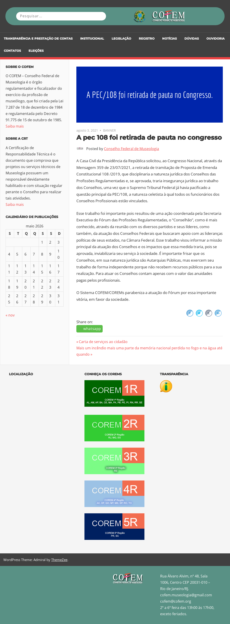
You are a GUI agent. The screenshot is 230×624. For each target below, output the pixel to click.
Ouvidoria (215, 38)
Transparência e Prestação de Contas (38, 38)
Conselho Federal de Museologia (131, 148)
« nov (10, 315)
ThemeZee (59, 559)
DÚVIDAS (191, 38)
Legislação (121, 38)
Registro (147, 38)
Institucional (92, 38)
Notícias (169, 38)
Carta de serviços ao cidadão (103, 341)
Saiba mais (15, 126)
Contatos (12, 50)
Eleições (36, 50)
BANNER (109, 130)
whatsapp (92, 328)
